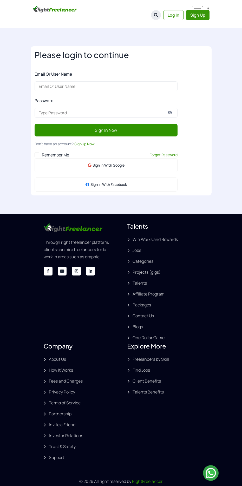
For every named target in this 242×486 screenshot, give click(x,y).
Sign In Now (106, 120)
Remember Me (55, 144)
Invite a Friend (62, 414)
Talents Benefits (148, 381)
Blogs (138, 316)
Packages (142, 294)
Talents (140, 272)
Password (44, 90)
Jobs (137, 240)
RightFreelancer (147, 471)
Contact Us (143, 305)
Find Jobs (141, 360)
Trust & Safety (62, 436)
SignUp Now (84, 133)
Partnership (60, 403)
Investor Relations (66, 425)
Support (56, 447)
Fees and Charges (66, 370)
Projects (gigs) (147, 262)
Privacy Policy (62, 381)
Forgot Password (164, 144)
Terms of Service (65, 392)
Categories (143, 251)
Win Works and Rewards (155, 229)
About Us (57, 349)
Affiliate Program (149, 283)
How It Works (61, 360)
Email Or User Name (53, 64)
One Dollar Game (149, 327)
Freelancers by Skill (151, 349)
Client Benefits (147, 370)
